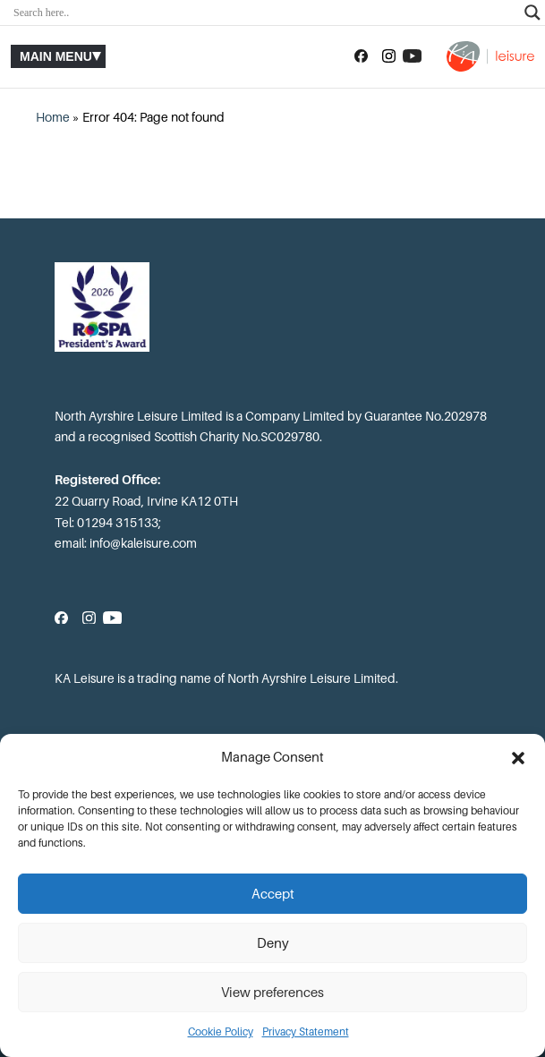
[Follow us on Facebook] (361, 56)
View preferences (272, 992)
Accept (272, 894)
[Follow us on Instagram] (389, 56)
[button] (518, 758)
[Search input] (264, 12)
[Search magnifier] (532, 12)
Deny (273, 943)
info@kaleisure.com (143, 543)
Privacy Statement (305, 1032)
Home (53, 117)
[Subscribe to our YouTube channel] (412, 56)
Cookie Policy (220, 1032)
